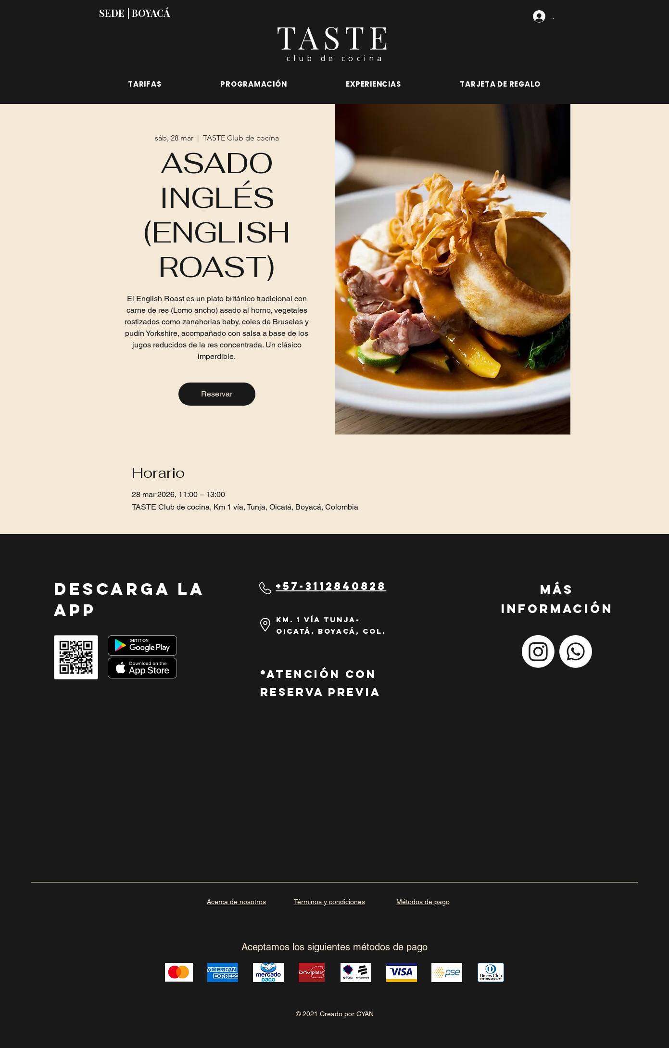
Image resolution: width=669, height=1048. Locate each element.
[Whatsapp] (575, 651)
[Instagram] (538, 651)
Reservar (216, 393)
